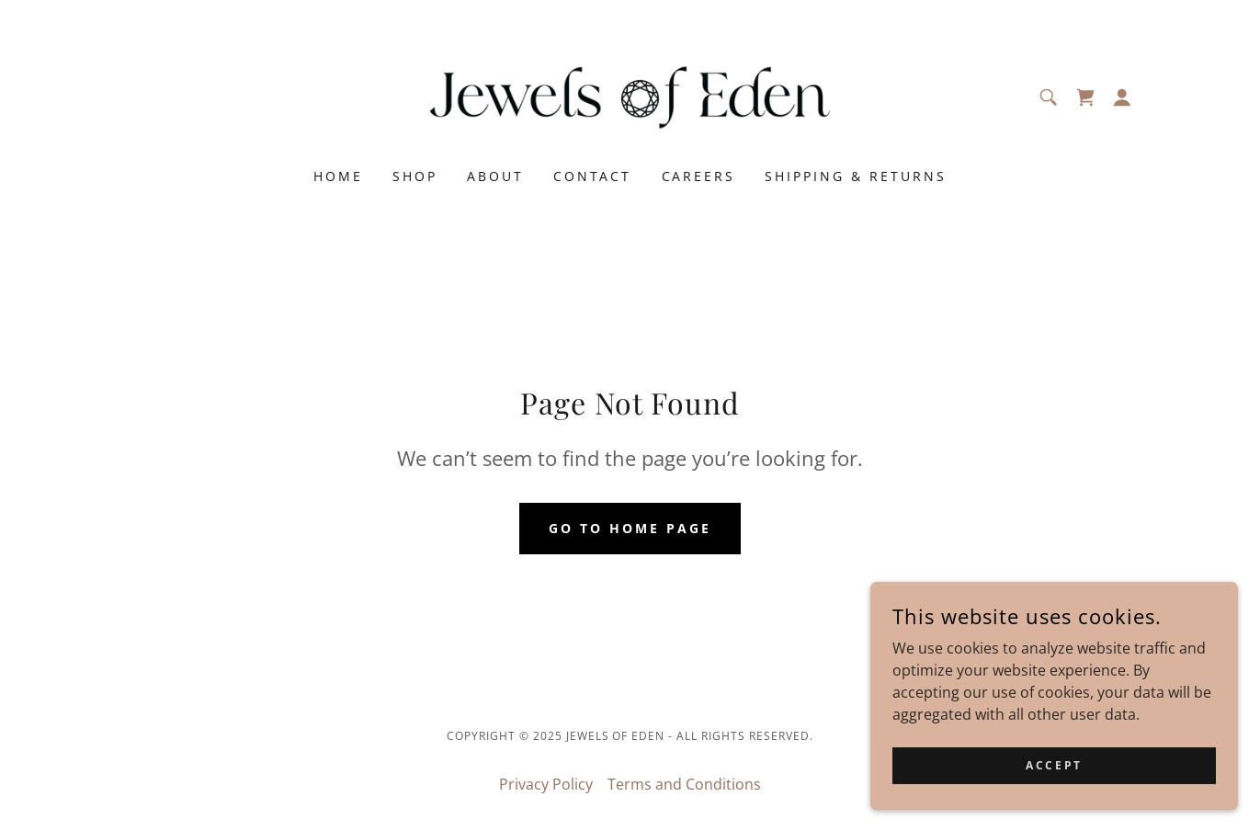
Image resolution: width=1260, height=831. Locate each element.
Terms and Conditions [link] (684, 784)
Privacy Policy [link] (546, 784)
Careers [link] (699, 176)
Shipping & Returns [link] (856, 176)
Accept (1054, 790)
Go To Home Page (630, 528)
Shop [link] (414, 176)
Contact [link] (592, 176)
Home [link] (338, 176)
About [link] (495, 176)
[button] (1122, 97)
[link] (630, 95)
